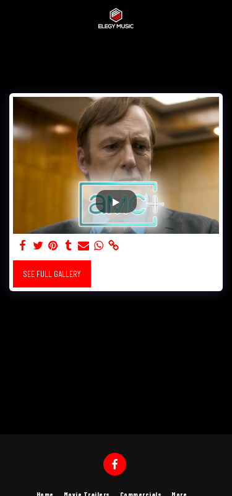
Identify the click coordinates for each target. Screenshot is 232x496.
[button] (13, 18)
